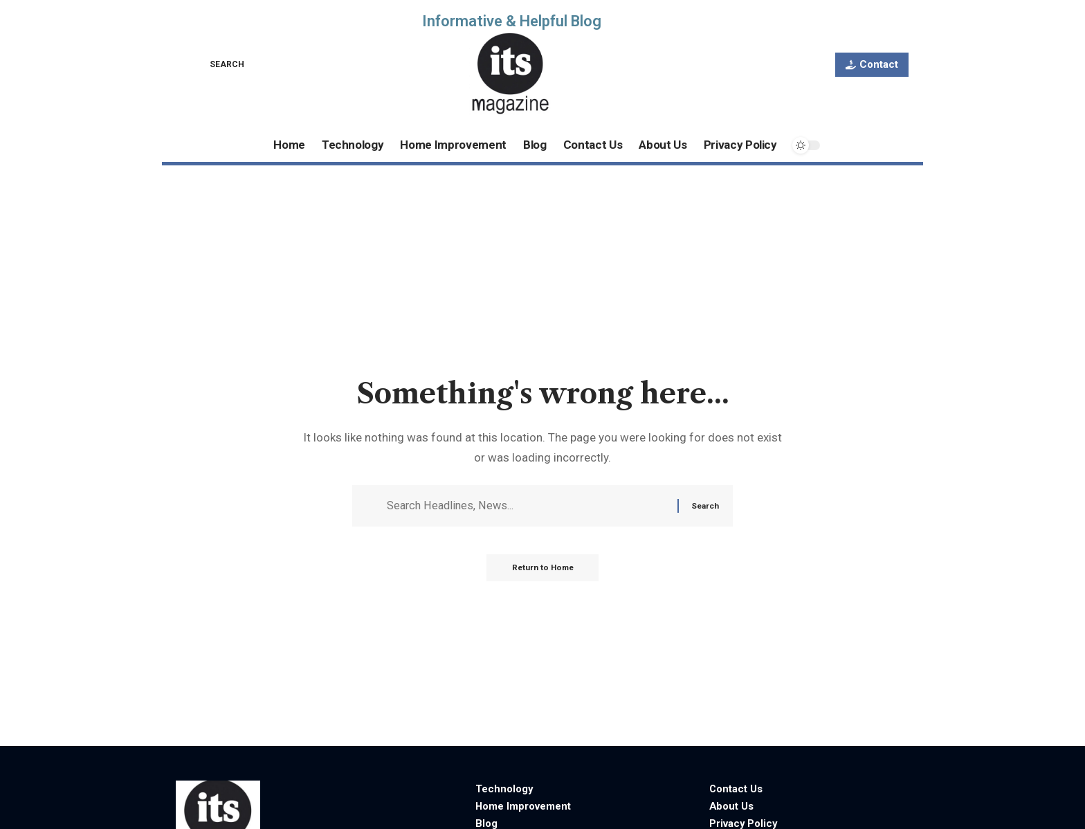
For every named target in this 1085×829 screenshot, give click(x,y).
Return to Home (543, 571)
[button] (217, 64)
